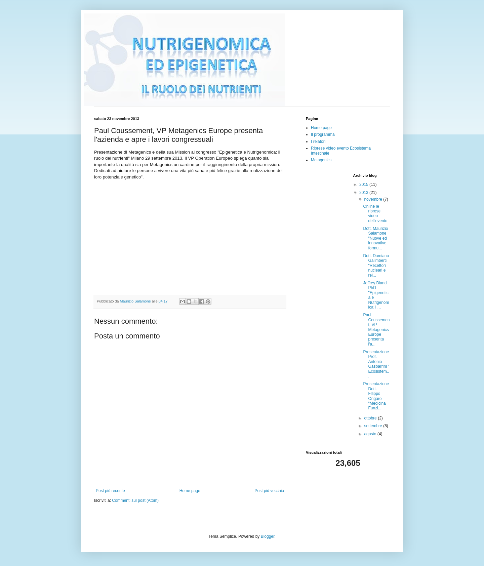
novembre (373, 199)
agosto (370, 434)
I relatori (318, 141)
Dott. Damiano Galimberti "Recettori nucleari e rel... (376, 265)
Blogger (268, 536)
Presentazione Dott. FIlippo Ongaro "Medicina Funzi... (376, 395)
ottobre (371, 418)
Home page (189, 490)
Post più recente (110, 490)
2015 (364, 184)
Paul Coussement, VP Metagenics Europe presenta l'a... (376, 329)
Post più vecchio (269, 490)
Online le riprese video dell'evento (375, 213)
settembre (373, 425)
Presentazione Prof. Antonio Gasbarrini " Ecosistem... (376, 364)
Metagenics (321, 160)
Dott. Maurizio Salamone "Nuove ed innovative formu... (375, 238)
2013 (364, 192)
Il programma (323, 134)
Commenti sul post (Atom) (135, 500)
